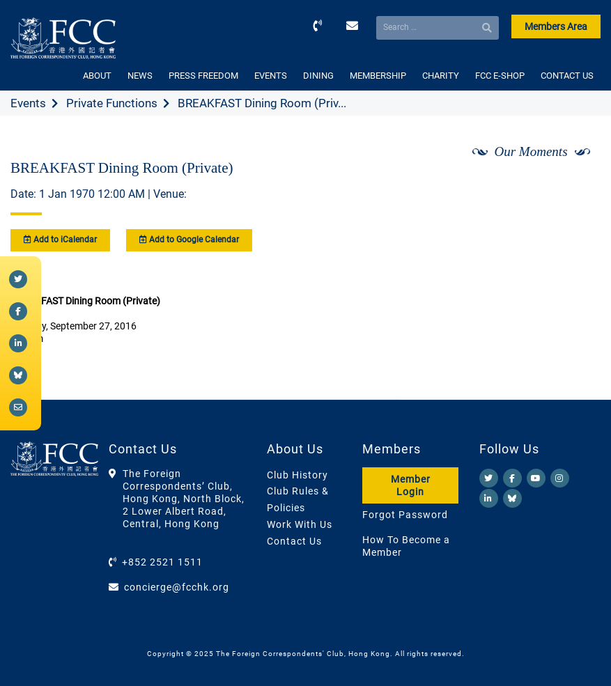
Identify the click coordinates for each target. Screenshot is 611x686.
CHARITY (440, 75)
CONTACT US (567, 75)
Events (28, 103)
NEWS (140, 75)
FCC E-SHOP (500, 75)
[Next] (574, 188)
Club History (297, 475)
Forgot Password (405, 514)
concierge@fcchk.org (176, 587)
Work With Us (299, 524)
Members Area (556, 26)
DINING (318, 75)
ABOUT (97, 75)
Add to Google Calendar (189, 239)
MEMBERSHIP (378, 75)
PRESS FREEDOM (203, 75)
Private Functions (111, 103)
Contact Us (294, 541)
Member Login (411, 485)
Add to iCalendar (60, 239)
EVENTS (270, 75)
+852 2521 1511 (162, 562)
